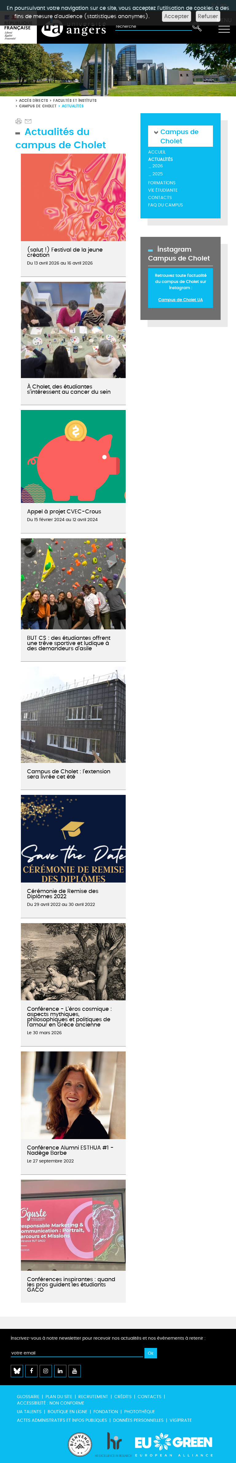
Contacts (160, 197)
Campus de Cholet (38, 106)
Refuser (208, 16)
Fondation (105, 1412)
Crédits (123, 1396)
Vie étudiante (163, 190)
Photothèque (139, 1412)
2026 (157, 166)
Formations (161, 183)
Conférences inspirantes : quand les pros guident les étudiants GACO (71, 1284)
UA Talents (29, 1412)
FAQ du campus (165, 205)
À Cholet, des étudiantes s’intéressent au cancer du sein (69, 389)
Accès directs (33, 100)
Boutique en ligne (67, 1412)
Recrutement (93, 1396)
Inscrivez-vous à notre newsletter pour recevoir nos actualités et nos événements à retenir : (108, 1338)
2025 (157, 174)
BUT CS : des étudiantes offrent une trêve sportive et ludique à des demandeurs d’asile (68, 643)
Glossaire (28, 1396)
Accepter (176, 16)
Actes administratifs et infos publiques (62, 1420)
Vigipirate (181, 1420)
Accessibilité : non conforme (50, 1403)
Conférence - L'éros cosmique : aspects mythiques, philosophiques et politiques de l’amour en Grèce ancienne (69, 1017)
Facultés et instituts (74, 100)
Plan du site (58, 1396)
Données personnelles (138, 1420)
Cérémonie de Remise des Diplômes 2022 (62, 894)
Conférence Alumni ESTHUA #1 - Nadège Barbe (70, 1150)
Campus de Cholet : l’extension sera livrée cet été (68, 774)
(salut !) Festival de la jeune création (65, 252)
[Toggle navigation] (224, 27)
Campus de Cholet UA (180, 300)
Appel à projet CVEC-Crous (64, 512)
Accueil (157, 152)
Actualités (160, 159)
